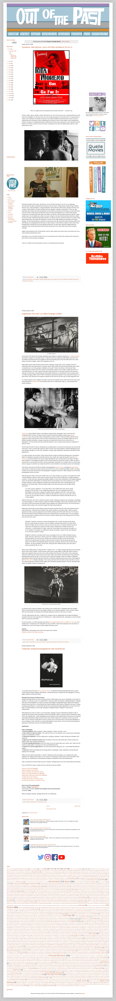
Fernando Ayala (36, 381)
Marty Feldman (60, 943)
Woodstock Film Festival (11, 985)
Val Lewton (44, 979)
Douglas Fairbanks (78, 898)
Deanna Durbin (57, 895)
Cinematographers (81, 889)
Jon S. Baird (82, 930)
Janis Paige (14, 926)
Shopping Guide (79, 968)
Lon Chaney (107, 938)
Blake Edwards (77, 879)
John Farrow (74, 929)
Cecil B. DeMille (66, 886)
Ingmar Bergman (43, 921)
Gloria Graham (70, 913)
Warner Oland (27, 982)
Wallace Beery (37, 981)
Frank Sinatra (35, 909)
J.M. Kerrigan (92, 921)
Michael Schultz (77, 946)
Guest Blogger (67, 915)
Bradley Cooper (101, 881)
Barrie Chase (26, 878)
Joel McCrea (27, 929)
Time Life (87, 976)
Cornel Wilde (52, 892)
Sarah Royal (77, 966)
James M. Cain (19, 924)
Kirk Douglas (102, 933)
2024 (9, 63)
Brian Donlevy (55, 883)
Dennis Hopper (11, 897)
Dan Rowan (21, 894)
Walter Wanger (61, 981)
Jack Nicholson (29, 923)
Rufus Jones (86, 965)
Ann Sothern (89, 873)
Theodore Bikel (37, 976)
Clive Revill (80, 891)
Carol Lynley (81, 885)
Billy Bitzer (34, 879)
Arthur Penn (34, 876)
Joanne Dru (13, 929)
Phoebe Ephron (41, 957)
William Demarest (49, 984)
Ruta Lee (13, 966)
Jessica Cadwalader (50, 927)
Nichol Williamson (29, 950)
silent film (10, 970)
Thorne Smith (69, 976)
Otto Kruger (88, 952)
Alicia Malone (60, 872)
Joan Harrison (103, 927)
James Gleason (11, 924)
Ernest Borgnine (44, 903)
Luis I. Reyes (75, 940)
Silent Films (16, 970)
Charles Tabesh (37, 888)
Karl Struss (78, 932)
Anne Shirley (41, 875)
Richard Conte (100, 960)
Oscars (83, 952)
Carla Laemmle (67, 885)
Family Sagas (105, 903)
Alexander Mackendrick (25, 872)
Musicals (25, 949)
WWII (25, 985)
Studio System (40, 973)
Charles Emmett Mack (11, 888)
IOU (81, 921)
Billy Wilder (40, 879)
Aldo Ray (10, 872)
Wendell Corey (73, 982)
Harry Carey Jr (46, 916)
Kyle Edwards (14, 935)
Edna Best (99, 900)
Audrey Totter (66, 876)
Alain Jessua (86, 870)
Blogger (83, 993)
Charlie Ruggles (69, 888)
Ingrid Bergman (51, 921)
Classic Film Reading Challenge (11, 207)
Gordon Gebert (15, 915)
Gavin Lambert (45, 910)
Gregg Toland (74, 467)
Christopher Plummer (32, 889)
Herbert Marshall (65, 918)
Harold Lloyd (22, 916)
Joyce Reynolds (30, 932)
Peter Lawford (96, 955)
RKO (53, 962)
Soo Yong (74, 970)
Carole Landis (94, 885)
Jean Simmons (72, 926)
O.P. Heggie (9, 952)
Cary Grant (21, 886)
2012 (9, 89)
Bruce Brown (83, 883)
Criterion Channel (72, 892)
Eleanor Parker (68, 901)
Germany (25, 913)
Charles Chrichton (104, 886)
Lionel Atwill (67, 938)
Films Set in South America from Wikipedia (33, 773)
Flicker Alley (36, 907)
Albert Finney (106, 870)
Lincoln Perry (54, 938)
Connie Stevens (11, 892)
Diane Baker (38, 897)
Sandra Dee (71, 966)
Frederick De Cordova (73, 909)
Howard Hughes (44, 920)
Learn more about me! (97, 115)
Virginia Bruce (9, 981)
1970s (80, 869)
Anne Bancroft (26, 875)
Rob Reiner (59, 962)
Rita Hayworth (41, 962)
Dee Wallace (87, 895)
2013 (9, 87)
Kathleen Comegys (104, 932)
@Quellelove (34, 787)
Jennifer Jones (28, 927)
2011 (9, 91)
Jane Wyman (96, 924)
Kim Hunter (59, 933)
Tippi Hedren (93, 976)
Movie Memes (98, 947)
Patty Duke (89, 953)
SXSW (9, 974)
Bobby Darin (20, 881)
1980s (85, 869)
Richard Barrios (74, 960)
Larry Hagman (53, 935)
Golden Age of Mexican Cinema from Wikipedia (34, 775)
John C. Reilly (42, 929)
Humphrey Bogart (74, 920)
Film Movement (73, 905)
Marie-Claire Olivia (60, 941)
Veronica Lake (58, 979)
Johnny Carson (60, 930)
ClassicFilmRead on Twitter (12, 221)
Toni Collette (105, 976)
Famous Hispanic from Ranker (30, 770)
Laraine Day (34, 935)
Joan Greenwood (95, 927)
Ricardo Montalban (50, 960)
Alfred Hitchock (35, 872)
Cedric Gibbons (81, 886)
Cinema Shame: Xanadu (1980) (37, 836)
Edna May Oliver (106, 900)
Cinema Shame (71, 889)
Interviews (10, 214)
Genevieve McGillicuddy (83, 910)
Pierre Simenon (69, 957)
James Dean (99, 923)
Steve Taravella (25, 973)
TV (49, 977)
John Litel (18, 930)
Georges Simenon (104, 912)
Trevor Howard (22, 977)
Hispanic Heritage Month (45, 279)
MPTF (9, 949)
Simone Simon (26, 970)
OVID (8, 953)
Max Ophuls (64, 944)
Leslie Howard (89, 936)
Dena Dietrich (101, 895)
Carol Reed (88, 885)
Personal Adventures (57, 956)
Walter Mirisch (53, 981)
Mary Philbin (94, 943)
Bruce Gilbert (89, 883)
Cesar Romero (89, 886)
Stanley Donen (21, 971)
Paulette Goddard (29, 955)
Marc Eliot (20, 941)
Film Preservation (100, 905)
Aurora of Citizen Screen (44, 690)
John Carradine (50, 929)
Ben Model (80, 878)
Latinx (62, 279)
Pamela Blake (30, 953)
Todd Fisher (99, 976)
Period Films (44, 955)
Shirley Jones (56, 968)
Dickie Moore (70, 897)
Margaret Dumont (27, 941)
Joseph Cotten (98, 930)
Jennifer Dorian (21, 927)
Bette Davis (93, 878)
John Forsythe (87, 929)
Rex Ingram (34, 960)
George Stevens (86, 912)
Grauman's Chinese (30, 915)
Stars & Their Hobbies (47, 971)
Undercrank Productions (77, 977)
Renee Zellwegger (27, 960)
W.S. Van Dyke (30, 981)
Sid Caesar (91, 968)
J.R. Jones (99, 921)
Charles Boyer (96, 886)
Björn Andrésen (65, 879)
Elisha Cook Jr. (90, 901)
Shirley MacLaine (64, 968)
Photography (55, 957)
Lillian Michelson (40, 938)
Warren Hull (34, 982)
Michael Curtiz (61, 946)
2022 (9, 67)
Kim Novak (72, 933)
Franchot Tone (69, 907)
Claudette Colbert (65, 891)
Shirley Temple (72, 968)
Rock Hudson (97, 963)
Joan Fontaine (87, 927)
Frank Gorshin (14, 909)
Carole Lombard (102, 885)
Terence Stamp (87, 974)
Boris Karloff (77, 881)
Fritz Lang (13, 910)
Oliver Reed (44, 952)
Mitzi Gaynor (63, 947)
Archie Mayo (87, 875)
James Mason (26, 924)
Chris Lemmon (106, 888)
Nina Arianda (44, 950)
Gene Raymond (74, 910)
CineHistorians (62, 889)
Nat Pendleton (51, 949)
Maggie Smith (9, 941)
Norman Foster (81, 950)
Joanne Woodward (20, 929)
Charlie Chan (53, 888)
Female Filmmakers (52, 905)
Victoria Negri (76, 979)
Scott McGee (105, 966)
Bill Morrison (10, 879)
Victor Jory (71, 979)
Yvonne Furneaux (59, 985)
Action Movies (25, 870)
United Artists (86, 977)
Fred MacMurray (57, 909)
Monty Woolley (83, 947)
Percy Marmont (37, 955)
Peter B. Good (73, 955)
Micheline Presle (101, 946)
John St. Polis (30, 930)
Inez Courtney (21, 921)
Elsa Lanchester (18, 903)
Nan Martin (38, 949)
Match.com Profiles (21, 944)
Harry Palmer (75, 916)
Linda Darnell (60, 938)
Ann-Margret (95, 873)
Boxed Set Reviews (91, 881)
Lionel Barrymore (75, 938)
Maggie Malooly (105, 940)
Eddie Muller (32, 641)
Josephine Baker (21, 932)
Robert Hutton (88, 962)
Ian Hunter (104, 920)
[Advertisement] (51, 296)
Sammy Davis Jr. (62, 966)
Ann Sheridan (82, 873)
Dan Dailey (9, 894)
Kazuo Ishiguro (39, 933)
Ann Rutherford (75, 873)
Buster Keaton (46, 885)
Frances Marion (62, 907)
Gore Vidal (22, 915)
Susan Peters (98, 973)
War (75, 981)
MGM (22, 946)
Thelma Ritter (23, 976)
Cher (82, 888)
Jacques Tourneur (60, 923)
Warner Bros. (20, 982)
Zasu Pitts (67, 985)
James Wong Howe (42, 924)
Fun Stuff (19, 910)
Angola (44, 873)
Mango (15, 941)
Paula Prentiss (21, 955)
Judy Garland (45, 932)
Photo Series (48, 957)
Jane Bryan (50, 924)
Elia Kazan (81, 901)
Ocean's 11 (15, 952)
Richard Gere (106, 960)
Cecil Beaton (74, 886)
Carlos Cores (25, 433)
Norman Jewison (88, 950)
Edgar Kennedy (69, 900)
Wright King (20, 985)
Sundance (66, 973)
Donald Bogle (17, 898)
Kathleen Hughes (10, 933)
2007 (9, 99)
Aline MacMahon (74, 872)
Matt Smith (28, 944)
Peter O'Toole (13, 957)
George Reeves (54, 912)
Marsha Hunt (37, 943)
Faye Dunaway (36, 905)
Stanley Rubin (37, 971)
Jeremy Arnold (35, 927)
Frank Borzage (102, 907)
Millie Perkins (34, 947)
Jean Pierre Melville (57, 926)
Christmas (24, 889)
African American (59, 870)
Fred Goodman (49, 909)
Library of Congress (19, 938)
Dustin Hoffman (105, 898)
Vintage (106, 979)
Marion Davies (87, 941)
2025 (9, 61)
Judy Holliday (52, 932)
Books (67, 882)
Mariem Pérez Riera (68, 279)
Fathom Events (15, 905)
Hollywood (102, 918)
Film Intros (67, 905)
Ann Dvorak (61, 873)
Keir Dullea (45, 933)
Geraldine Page (18, 913)
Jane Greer (62, 924)
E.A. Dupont (17, 900)
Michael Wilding (85, 946)
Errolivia (65, 903)
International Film (67, 921)
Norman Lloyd (103, 950)
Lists (81, 938)
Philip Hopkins (34, 957)
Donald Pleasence (39, 898)
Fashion (8, 905)
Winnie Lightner (105, 984)
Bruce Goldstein (97, 883)
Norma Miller (63, 950)
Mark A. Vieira (102, 941)
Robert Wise (83, 963)
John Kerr (13, 930)
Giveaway (62, 913)
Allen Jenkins (89, 872)
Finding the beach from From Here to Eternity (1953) (42, 844)
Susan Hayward (90, 973)
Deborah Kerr (73, 895)
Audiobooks (52, 876)
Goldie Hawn (102, 913)
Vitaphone (23, 981)
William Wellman (89, 984)
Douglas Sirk (97, 898)
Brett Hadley (42, 883)
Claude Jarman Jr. (49, 891)
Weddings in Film (64, 982)
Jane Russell (75, 924)
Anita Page (49, 873)
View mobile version (51, 808)
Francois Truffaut (94, 907)
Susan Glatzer (83, 973)
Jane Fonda (56, 924)
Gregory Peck (52, 915)
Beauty (59, 878)
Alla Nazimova (82, 872)
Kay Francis (31, 933)
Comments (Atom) (33, 812)
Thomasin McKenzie (61, 976)
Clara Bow (95, 889)
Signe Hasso (106, 968)
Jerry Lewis (42, 927)
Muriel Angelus (15, 949)
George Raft (46, 912)
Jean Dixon (34, 926)
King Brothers (85, 933)
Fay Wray (29, 905)
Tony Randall (15, 977)
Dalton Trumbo (104, 892)
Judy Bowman (37, 932)
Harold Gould (9, 916)
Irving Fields (85, 921)
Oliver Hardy (29, 952)
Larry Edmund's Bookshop (44, 935)
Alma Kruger (14, 873)
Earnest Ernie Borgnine (33, 900)
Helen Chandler (30, 918)
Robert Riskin (39, 963)
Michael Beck (36, 946)
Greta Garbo (59, 915)
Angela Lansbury (29, 873)
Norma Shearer (71, 950)
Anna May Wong (18, 875)
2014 (9, 84)
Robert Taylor (54, 963)
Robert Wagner (69, 963)
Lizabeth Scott (94, 938)
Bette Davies (87, 878)
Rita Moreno (76, 279)
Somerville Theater (50, 970)
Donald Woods (47, 898)
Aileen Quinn (66, 870)
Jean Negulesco (49, 926)
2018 (9, 76)
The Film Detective (102, 974)
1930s (45, 869)
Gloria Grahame (78, 913)
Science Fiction (91, 966)
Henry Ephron (50, 918)
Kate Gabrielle (85, 932)
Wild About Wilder (99, 982)
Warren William (48, 982)
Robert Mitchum (104, 962)
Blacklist (71, 879)
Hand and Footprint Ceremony (102, 915)
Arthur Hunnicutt (14, 876)
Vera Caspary (50, 979)
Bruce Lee (104, 883)
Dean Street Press (49, 895)
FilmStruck (30, 907)
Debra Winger (80, 895)
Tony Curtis (9, 977)
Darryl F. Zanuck (68, 894)
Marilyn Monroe (78, 941)
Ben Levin (64, 878)
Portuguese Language (88, 957)
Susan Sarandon (106, 973)
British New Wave (69, 883)
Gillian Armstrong (37, 913)
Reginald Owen (14, 960)
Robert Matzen (95, 962)
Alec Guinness (16, 872)
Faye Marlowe (43, 905)
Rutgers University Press (22, 966)
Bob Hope (14, 881)
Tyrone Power (54, 977)
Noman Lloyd (57, 950)
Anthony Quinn (49, 875)
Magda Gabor (97, 940)
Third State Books (52, 976)
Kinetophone (78, 933)
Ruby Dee (80, 965)
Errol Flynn (59, 903)
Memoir (106, 944)
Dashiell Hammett (84, 894)
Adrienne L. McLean (50, 870)
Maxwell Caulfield (85, 944)
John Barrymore (35, 929)
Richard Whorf (26, 962)
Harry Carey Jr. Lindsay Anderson (57, 916)
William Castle (26, 984)
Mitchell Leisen (56, 947)
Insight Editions (59, 921)
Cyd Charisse (88, 892)
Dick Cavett (44, 897)
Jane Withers (89, 924)
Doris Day (62, 898)
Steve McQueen (15, 973)
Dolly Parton (91, 897)
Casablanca (28, 886)
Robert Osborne (31, 963)
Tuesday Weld (30, 977)
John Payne (24, 930)
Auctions (46, 876)
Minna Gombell (41, 947)
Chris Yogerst (10, 889)
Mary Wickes (13, 944)
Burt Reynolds (30, 885)
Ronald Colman (44, 965)
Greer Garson (38, 915)
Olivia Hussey (61, 952)
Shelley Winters (40, 968)
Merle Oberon (9, 946)
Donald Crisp (31, 898)
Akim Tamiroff (74, 870)
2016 (9, 80)
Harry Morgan (68, 916)
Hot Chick (24, 920)
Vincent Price (91, 979)
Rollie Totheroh (36, 965)
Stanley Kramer (29, 971)
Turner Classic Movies (40, 977)
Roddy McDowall (14, 965)
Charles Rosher (30, 888)
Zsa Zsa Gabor (81, 985)
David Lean (98, 894)
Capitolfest (53, 885)
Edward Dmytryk (19, 901)
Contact (10, 210)
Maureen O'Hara (46, 944)
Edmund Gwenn (92, 900)
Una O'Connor (67, 977)
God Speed (94, 913)
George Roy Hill (62, 912)
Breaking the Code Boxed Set (30, 883)
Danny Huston (60, 894)
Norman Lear (96, 950)
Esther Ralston (77, 903)
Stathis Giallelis (59, 971)
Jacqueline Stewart (52, 923)
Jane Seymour (82, 924)
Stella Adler (66, 971)
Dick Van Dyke (63, 897)
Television (74, 974)
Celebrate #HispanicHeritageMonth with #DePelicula (43, 649)
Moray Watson (90, 947)
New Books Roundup (12, 950)
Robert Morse (22, 963)
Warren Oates (40, 982)
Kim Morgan (65, 933)
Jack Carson (15, 923)
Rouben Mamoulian (73, 965)
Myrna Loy (32, 949)
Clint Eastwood (74, 891)
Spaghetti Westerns (87, 970)
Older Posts (77, 806)
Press (9, 212)
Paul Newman (103, 953)
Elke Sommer (10, 903)
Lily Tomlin (48, 938)
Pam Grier (24, 953)
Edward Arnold (11, 901)
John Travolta (46, 930)
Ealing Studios (24, 900)
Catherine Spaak (57, 886)
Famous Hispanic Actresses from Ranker (33, 772)
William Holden (72, 984)
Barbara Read (9, 878)
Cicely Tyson (49, 889)
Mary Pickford (101, 943)
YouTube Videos (50, 985)
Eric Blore (32, 903)
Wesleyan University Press (83, 982)
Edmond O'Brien (84, 900)
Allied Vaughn (103, 872)
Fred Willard (65, 909)
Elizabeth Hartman (98, 901)
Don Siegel (10, 898)
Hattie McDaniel (95, 916)
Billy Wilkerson (46, 879)
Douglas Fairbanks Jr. (88, 898)
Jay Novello (20, 926)
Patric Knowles (68, 953)
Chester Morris (87, 888)
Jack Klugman (22, 923)
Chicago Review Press (97, 888)
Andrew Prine (21, 873)
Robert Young (90, 963)
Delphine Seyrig (94, 895)
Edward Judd (39, 901)
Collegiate (99, 891)
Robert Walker (77, 963)
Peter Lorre (102, 955)
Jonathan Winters (90, 930)
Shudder (85, 968)
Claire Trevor (89, 889)
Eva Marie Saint (92, 903)
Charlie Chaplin (61, 888)
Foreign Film (47, 907)
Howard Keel (52, 920)
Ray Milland (62, 958)
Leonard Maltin (73, 936)
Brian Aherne (48, 883)
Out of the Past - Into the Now (99, 952)
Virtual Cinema (17, 981)
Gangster (25, 910)
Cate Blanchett (50, 886)
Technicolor (68, 974)
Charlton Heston (76, 888)
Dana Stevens (35, 894)
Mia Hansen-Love (29, 946)
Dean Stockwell (41, 895)
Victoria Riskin (84, 979)
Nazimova (91, 949)
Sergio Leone (25, 968)
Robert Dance (72, 962)
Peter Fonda (89, 955)
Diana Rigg (31, 897)
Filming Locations (22, 907)
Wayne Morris (56, 982)
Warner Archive (81, 981)
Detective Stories (24, 897)
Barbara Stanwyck (18, 878)
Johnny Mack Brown (69, 930)
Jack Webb (36, 923)
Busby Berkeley (38, 885)
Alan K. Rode (94, 870)
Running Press (100, 965)
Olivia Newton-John (69, 952)
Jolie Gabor (76, 930)
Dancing (47, 894)
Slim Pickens (33, 970)
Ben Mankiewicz (72, 878)
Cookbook (27, 892)
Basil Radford (40, 878)
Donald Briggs (24, 898)
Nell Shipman (98, 949)
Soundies (79, 970)
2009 (9, 95)
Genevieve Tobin (94, 910)
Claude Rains (57, 891)
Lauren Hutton (98, 935)
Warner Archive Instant (94, 981)
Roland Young (29, 965)
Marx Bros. (74, 943)
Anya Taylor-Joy (64, 875)
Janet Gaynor (103, 924)
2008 (9, 97)
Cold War (86, 891)
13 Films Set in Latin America (29, 777)
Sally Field (31, 966)
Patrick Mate (83, 953)
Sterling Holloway (90, 971)
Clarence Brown (102, 889)
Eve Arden (99, 903)
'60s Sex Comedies (11, 868)
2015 (9, 82)
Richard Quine (11, 962)
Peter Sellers (20, 957)
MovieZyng (106, 947)
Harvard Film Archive (85, 916)
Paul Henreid (95, 953)
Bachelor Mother (90, 876)
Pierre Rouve (61, 957)
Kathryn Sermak (18, 933)
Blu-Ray (102, 879)
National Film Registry (83, 949)
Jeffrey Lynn (14, 927)
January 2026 (13, 51)
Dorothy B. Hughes (69, 898)
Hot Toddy (30, 920)
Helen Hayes (37, 918)
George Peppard (39, 912)
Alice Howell (52, 872)
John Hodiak (103, 929)
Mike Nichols (27, 947)
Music (21, 949)
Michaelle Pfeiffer (93, 946)
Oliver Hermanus (37, 952)
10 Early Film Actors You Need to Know (32, 778)
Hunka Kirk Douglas (85, 920)
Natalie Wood (73, 949)
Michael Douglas (69, 946)
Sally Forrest (37, 966)
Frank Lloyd (20, 909)
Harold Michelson (30, 916)
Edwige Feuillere (54, 901)
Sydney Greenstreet (23, 974)
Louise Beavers (47, 940)
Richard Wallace (18, 962)
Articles (10, 199)
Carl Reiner (59, 885)
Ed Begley (42, 900)
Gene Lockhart (66, 910)
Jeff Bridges (103, 926)
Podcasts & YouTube (11, 203)
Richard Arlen (66, 960)
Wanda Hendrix (69, 981)
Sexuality (32, 968)
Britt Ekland (77, 883)
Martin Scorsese (52, 943)
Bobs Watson (27, 881)
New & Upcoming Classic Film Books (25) (40, 828)
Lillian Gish (33, 938)
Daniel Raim (53, 894)
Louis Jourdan (32, 940)
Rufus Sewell (92, 965)
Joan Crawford (79, 927)
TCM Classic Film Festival (63, 641)
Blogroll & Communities (11, 218)
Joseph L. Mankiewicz (12, 932)
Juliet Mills (66, 932)
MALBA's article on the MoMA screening (32, 632)
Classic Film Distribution (40, 891)
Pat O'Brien (61, 953)
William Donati (57, 984)
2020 (9, 72)
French (95, 909)
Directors (76, 897)
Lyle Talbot (85, 940)
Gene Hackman (53, 910)
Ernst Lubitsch (53, 903)
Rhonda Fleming (41, 960)
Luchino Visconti (62, 940)
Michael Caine (44, 946)
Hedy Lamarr (14, 918)
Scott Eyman (98, 966)
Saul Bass (84, 966)
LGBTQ (12, 938)
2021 (9, 70)
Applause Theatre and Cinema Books (76, 875)
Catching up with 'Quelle (38, 886)
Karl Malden (72, 932)
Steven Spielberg (32, 973)
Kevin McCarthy (52, 933)
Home (48, 806)
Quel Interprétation (32, 958)
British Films (62, 883)
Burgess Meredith (14, 885)
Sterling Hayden (81, 971)
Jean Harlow (41, 926)
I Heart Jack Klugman (96, 920)
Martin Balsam (44, 943)
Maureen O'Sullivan (56, 944)
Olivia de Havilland (52, 952)
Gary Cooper (38, 910)
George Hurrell (23, 912)
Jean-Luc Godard (86, 926)
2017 (9, 78)
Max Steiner (70, 944)
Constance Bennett (19, 892)
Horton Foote (18, 920)
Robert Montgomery (13, 963)
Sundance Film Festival (28, 280)
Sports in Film (103, 970)
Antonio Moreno (56, 875)
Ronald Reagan (51, 965)
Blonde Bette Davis (92, 879)
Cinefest (55, 889)
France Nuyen (54, 907)
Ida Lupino (14, 921)
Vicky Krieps (64, 979)
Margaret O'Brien (35, 941)
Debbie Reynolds (65, 895)
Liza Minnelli (87, 938)
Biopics (58, 879)
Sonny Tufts (68, 970)
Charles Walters (46, 888)
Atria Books (41, 876)
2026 (9, 49)
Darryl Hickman (76, 894)
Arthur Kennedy (21, 876)
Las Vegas (67, 935)
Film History (60, 905)
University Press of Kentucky (18, 979)
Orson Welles (77, 952)
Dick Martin (51, 897)
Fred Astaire (42, 909)
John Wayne (53, 930)
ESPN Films (70, 903)
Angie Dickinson (38, 873)
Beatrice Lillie (47, 878)
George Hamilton (14, 912)
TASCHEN (37, 974)
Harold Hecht (16, 916)
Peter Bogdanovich (81, 955)
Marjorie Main (95, 941)
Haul (101, 916)
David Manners (11, 895)
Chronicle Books (42, 889)
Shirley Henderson (48, 968)
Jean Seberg (65, 926)
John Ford (80, 929)
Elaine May (61, 901)
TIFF (74, 976)
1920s (35, 869)
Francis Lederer (87, 907)
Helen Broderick (22, 918)
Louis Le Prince (40, 940)
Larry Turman (60, 935)
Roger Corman (22, 965)
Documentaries (29, 279)
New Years (22, 950)
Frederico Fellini (82, 909)
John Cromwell (57, 929)
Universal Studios (94, 977)
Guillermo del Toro (78, 915)
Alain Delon (80, 870)
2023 (9, 65)
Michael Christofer (52, 946)
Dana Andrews (28, 894)
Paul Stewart (14, 955)
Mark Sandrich (22, 943)
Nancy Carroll (44, 949)
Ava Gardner (82, 876)
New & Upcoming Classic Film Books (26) (40, 819)
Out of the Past (11, 190)
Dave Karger (92, 894)
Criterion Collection (81, 892)
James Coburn (91, 923)
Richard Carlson (91, 960)
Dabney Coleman (96, 892)
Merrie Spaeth (16, 946)
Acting (19, 870)
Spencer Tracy (95, 970)
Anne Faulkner (34, 875)
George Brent (102, 910)
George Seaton (79, 912)
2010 (9, 93)
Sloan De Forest (40, 970)
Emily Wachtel (26, 903)
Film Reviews (36, 279)
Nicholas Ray (37, 950)
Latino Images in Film (55, 279)
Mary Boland (87, 943)
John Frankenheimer (95, 929)
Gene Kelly (60, 910)
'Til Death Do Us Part (22, 869)
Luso (80, 940)
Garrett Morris (31, 910)
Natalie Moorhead (59, 949)
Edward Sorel (46, 901)
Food (42, 907)
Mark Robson (15, 943)
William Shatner (81, 984)
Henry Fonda (57, 918)
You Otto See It (39, 985)
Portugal (80, 957)
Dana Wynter (41, 894)
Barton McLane (33, 878)
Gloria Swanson (87, 913)
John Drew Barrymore (66, 929)
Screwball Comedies (18, 968)
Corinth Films (45, 892)
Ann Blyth (55, 873)
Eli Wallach (74, 901)
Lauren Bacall (91, 935)
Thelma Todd (29, 976)
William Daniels (41, 984)
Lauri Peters (105, 935)
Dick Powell (56, 897)
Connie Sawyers (106, 891)
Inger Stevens (35, 921)
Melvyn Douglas (100, 944)
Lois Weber (101, 938)
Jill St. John (58, 927)
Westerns (92, 982)
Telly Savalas (80, 974)
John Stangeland (38, 930)
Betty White (100, 878)
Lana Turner (27, 935)
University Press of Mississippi (33, 979)
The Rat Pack (16, 976)
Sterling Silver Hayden (100, 971)
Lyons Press (91, 940)
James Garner (106, 923)
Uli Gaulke (61, 977)
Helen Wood (43, 918)
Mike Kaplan (21, 947)
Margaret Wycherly (44, 941)
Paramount (44, 953)
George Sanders (70, 912)
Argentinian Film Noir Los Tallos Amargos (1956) (42, 314)
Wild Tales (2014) (28, 560)
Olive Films (21, 952)
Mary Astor (81, 943)
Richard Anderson (58, 960)
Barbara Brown (105, 876)
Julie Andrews (59, 932)
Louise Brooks (54, 940)
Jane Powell (69, 924)
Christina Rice (18, 889)
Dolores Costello (99, 897)
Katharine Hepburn (94, 932)
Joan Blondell (72, 927)
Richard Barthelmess (82, 960)
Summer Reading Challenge (53, 973)
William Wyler (97, 984)
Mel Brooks (93, 944)
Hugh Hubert (65, 920)
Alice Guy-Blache (45, 872)
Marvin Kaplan (67, 943)
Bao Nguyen (98, 876)
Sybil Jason (15, 974)
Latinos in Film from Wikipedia (30, 768)
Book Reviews (11, 201)
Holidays (95, 918)
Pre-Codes (104, 957)
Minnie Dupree (49, 947)
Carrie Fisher (14, 886)
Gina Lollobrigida (46, 913)
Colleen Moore (92, 891)
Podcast (75, 957)
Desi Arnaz (17, 897)
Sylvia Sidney (31, 974)
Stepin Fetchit (73, 971)
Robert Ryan (47, 963)
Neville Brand (105, 949)
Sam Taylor (55, 966)
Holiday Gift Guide (87, 918)
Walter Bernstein (45, 981)
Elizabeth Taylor (106, 901)
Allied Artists (96, 872)
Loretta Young (10, 940)
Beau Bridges (54, 878)
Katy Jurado (25, 933)
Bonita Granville (44, 881)
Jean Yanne (79, 926)
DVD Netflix (9, 900)
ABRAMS (15, 870)
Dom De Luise (106, 897)
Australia (72, 876)
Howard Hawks (37, 920)
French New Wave (102, 909)
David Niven (18, 895)
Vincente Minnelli (99, 979)
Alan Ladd (101, 870)
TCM (42, 974)
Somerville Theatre (60, 970)
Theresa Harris (44, 976)
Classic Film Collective (29, 891)
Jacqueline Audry (43, 923)
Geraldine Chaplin (10, 913)
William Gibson (65, 984)
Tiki (77, 976)
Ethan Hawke (84, 903)
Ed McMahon (48, 900)
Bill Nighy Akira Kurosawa (19, 879)
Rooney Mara (58, 965)
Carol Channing (74, 885)
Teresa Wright (94, 974)
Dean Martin (33, 895)
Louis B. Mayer (18, 940)
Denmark (107, 895)
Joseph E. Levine (106, 930)
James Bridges (69, 923)
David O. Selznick (26, 895)
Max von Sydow (77, 944)
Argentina (93, 875)
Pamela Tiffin (38, 953)
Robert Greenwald (80, 962)
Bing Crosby (53, 879)
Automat (77, 876)
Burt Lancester (22, 885)
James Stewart (34, 924)
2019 (9, 74)
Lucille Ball (69, 940)
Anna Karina (102, 873)
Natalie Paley (67, 949)
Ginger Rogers (55, 913)
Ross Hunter (65, 965)
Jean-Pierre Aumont (96, 926)
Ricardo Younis (59, 467)
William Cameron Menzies (17, 984)
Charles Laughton (21, 888)
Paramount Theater (53, 953)
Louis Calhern (25, 940)
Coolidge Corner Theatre (35, 892)
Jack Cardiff (9, 923)
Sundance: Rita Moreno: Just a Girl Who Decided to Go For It (47, 47)
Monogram (70, 947)
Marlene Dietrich (30, 943)
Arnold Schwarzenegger (102, 875)
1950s (27, 641)
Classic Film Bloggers (16, 891)
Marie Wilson (52, 941)
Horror (13, 920)
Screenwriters (9, 968)
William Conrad (34, 984)
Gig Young (30, 913)
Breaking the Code (17, 883)
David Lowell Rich (105, 894)
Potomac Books (97, 957)
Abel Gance (9, 870)
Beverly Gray (106, 878)
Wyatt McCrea (32, 985)
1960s (65, 869)
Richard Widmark (33, 962)
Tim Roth (81, 976)
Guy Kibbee (86, 915)
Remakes (20, 960)
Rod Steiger (103, 963)
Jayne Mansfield (27, 926)
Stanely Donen (14, 971)
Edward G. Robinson (29, 901)
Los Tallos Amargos (74, 356)
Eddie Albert (55, 900)
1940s (52, 869)
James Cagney (83, 923)
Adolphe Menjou (41, 870)
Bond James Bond (35, 881)
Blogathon (84, 879)
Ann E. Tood (68, 873)
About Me (10, 216)
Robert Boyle (65, 962)
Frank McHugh (27, 909)
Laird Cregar (20, 935)
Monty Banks (76, 947)
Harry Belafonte (39, 916)
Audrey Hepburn (59, 876)
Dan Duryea (15, 894)
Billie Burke (28, 879)
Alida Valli (67, 872)
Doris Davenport (55, 898)
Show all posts (66, 41)
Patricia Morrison (76, 953)
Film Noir (37, 641)
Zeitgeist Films (74, 985)
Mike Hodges (14, 947)
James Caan (75, 923)
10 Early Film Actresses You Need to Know (33, 780)
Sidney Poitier (98, 968)
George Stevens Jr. (95, 912)
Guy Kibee (92, 915)
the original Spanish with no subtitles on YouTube (63, 622)
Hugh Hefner (59, 920)
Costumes (58, 892)
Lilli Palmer (27, 938)
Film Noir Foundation (92, 905)
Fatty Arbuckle (22, 905)
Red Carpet (94, 958)
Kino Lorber (92, 933)
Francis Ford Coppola (78, 907)
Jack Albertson (105, 921)
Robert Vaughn (61, 963)
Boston (82, 881)
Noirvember (50, 950)
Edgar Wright (76, 900)
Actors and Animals (33, 870)
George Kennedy (31, 912)
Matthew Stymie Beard (36, 944)
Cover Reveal (64, 892)
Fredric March (90, 909)
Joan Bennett (65, 927)
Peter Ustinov (27, 957)
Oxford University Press (15, 953)
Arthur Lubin (28, 876)
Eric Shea (38, 903)
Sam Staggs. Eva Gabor (46, 966)
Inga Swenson (28, 921)
